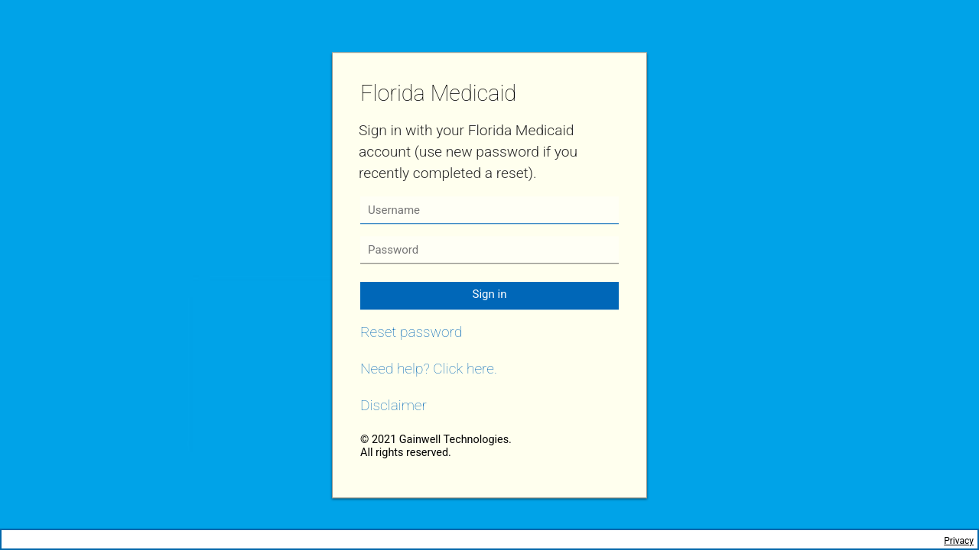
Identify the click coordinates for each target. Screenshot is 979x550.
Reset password (411, 332)
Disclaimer (393, 405)
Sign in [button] (490, 294)
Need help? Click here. (428, 368)
